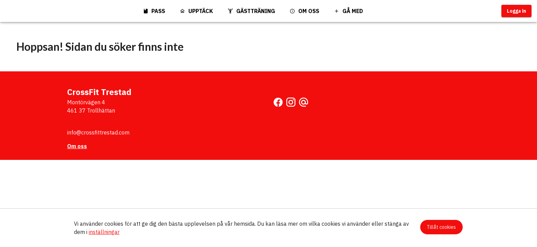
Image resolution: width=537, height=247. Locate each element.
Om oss (77, 146)
